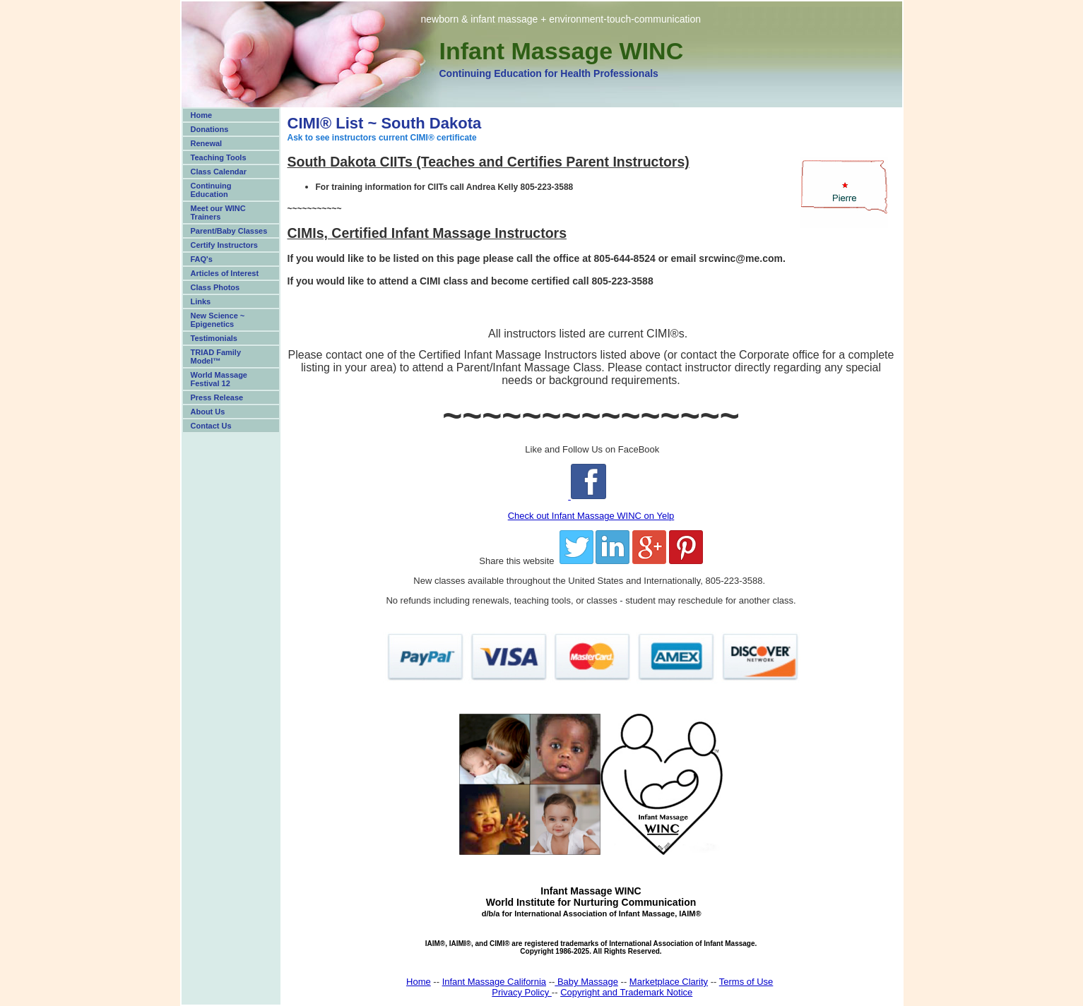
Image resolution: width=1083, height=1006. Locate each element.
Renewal (207, 143)
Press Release (217, 397)
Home (202, 115)
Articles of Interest (225, 273)
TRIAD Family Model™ (216, 356)
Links (201, 301)
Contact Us (211, 425)
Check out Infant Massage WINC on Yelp (591, 515)
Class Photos (215, 287)
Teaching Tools (219, 157)
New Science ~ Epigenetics (218, 319)
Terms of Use (746, 981)
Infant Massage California (494, 981)
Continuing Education (211, 189)
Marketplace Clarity (668, 981)
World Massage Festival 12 (219, 379)
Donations (210, 129)
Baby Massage (586, 981)
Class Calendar (219, 171)
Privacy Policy (522, 992)
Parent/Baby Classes (229, 231)
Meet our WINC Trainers (218, 212)
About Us (208, 411)
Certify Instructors (224, 245)
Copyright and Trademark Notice (626, 992)
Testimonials (214, 338)
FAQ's (202, 259)
